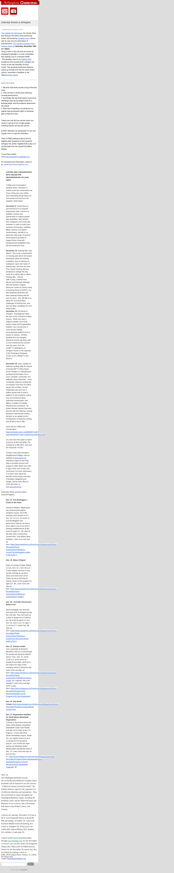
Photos (13, 15)
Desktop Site (23, 869)
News (5, 15)
